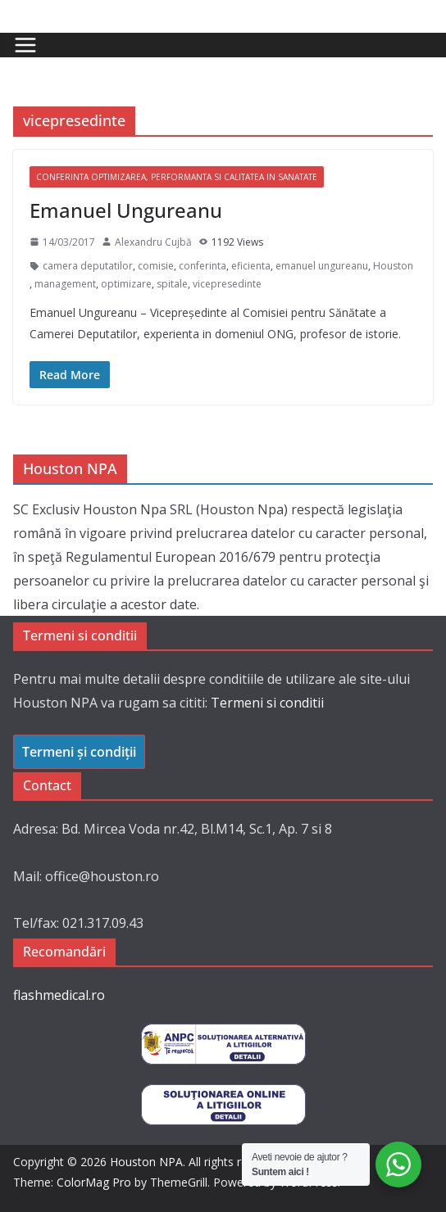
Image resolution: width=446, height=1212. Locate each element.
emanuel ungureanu (321, 266)
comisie (156, 266)
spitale (172, 284)
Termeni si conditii (267, 703)
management (65, 284)
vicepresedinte (227, 284)
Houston (393, 266)
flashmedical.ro (59, 995)
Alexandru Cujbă (153, 242)
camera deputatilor (88, 266)
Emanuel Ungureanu (126, 210)
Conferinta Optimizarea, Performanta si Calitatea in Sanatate (176, 177)
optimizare (126, 284)
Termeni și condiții (79, 752)
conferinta (202, 266)
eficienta (251, 266)
